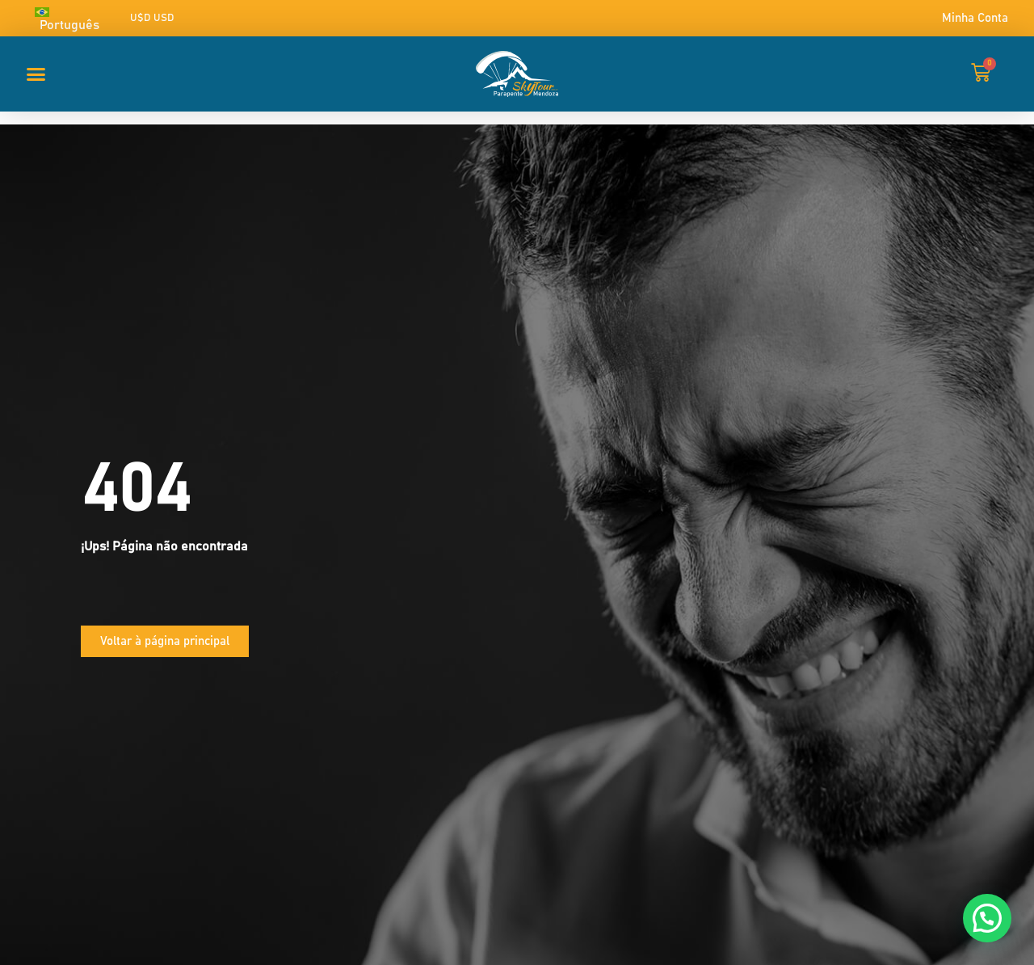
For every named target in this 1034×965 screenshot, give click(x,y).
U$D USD (152, 18)
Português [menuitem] (69, 25)
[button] (36, 73)
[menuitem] (75, 18)
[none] (75, 18)
